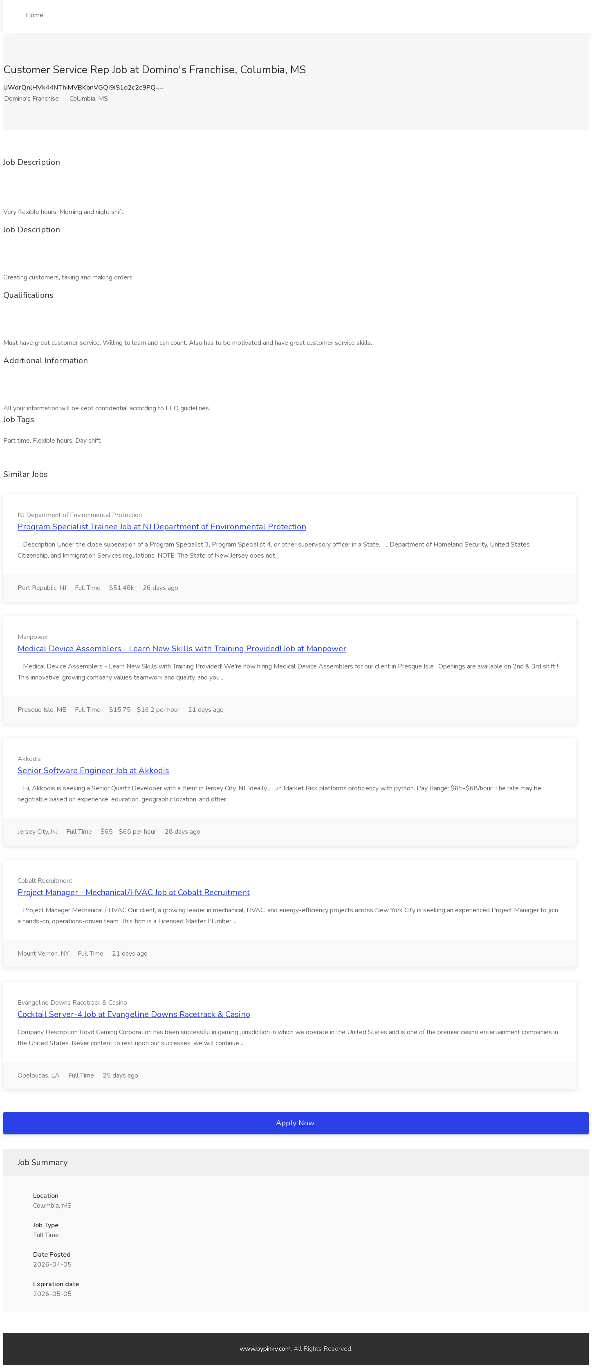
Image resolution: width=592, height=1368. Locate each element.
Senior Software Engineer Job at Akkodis (93, 770)
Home (34, 15)
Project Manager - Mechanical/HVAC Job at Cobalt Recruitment (134, 892)
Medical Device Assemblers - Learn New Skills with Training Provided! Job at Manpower (182, 648)
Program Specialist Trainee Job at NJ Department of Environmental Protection (162, 526)
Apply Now (295, 1123)
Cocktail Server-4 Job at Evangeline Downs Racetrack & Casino (134, 1014)
